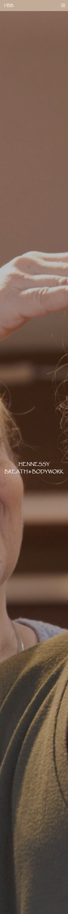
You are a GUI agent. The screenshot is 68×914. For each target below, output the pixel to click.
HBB (9, 5)
